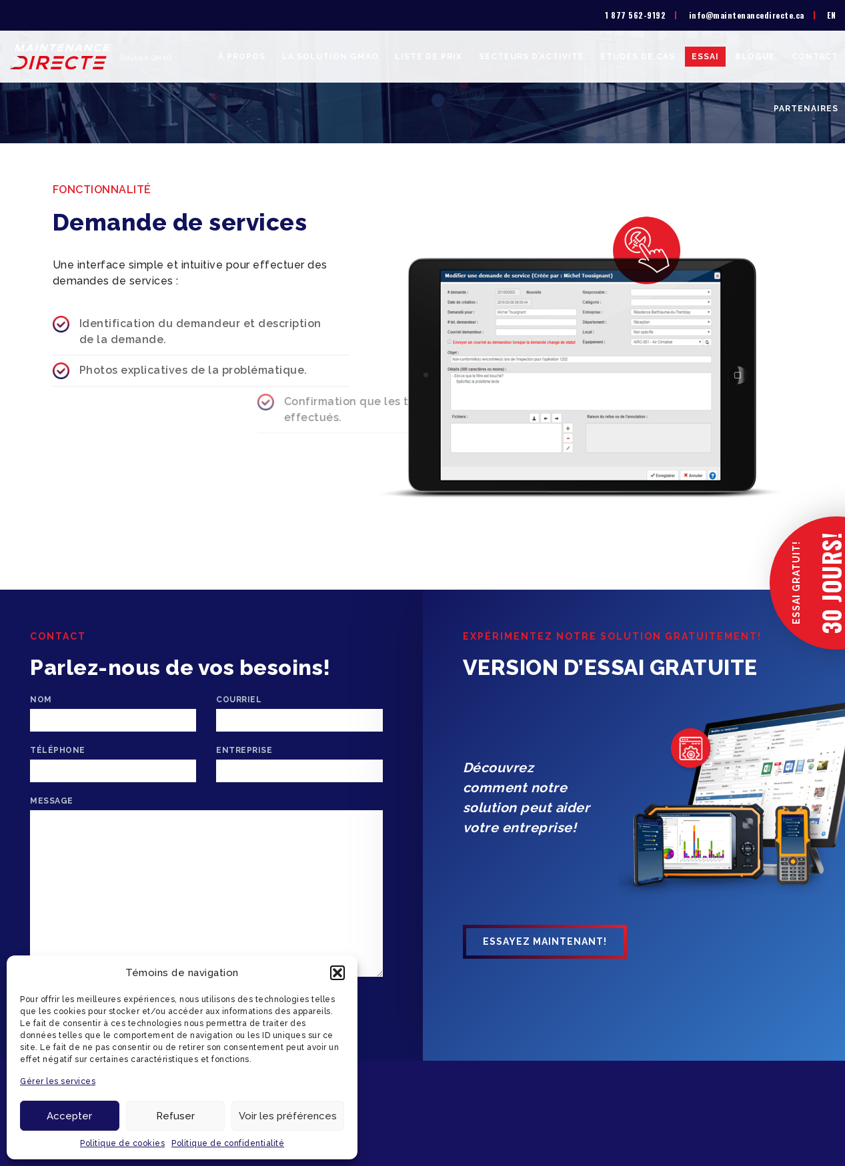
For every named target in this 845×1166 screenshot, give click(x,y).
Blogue (755, 56)
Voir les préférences (288, 1116)
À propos (241, 56)
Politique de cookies (122, 1143)
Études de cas (637, 56)
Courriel (238, 699)
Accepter (69, 1116)
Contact (815, 56)
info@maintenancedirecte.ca (746, 15)
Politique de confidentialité (227, 1143)
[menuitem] (831, 15)
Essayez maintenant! (545, 941)
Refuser (175, 1116)
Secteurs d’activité (531, 56)
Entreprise (244, 750)
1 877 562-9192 (635, 15)
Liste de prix (428, 56)
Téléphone (57, 750)
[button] (337, 972)
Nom (41, 699)
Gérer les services (57, 1081)
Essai (705, 56)
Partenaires (806, 108)
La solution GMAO (330, 56)
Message (51, 801)
